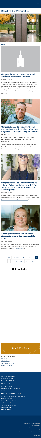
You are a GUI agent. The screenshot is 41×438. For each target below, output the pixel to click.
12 (21, 261)
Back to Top (37, 435)
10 (13, 261)
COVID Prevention (7, 365)
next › (28, 261)
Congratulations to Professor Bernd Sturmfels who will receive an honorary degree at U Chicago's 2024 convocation (20, 129)
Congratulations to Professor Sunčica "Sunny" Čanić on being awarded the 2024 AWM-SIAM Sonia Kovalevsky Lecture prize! (19, 186)
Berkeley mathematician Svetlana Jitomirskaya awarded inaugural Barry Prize (19, 236)
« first (9, 257)
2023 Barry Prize (18, 248)
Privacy (37, 430)
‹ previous (16, 257)
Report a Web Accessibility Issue (11, 393)
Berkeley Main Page (7, 398)
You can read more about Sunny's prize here (15, 200)
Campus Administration (8, 401)
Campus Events (6, 409)
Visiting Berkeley (6, 407)
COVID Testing (6, 361)
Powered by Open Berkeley (32, 423)
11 (17, 261)
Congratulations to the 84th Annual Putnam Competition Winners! (18, 75)
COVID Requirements (8, 359)
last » (34, 261)
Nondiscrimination (34, 428)
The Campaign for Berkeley (9, 405)
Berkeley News (6, 403)
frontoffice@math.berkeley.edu (10, 388)
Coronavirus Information (9, 363)
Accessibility (36, 425)
